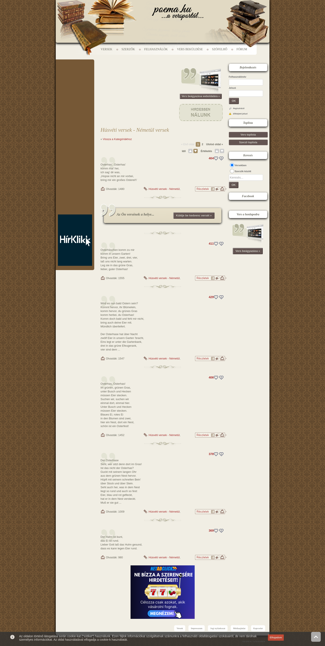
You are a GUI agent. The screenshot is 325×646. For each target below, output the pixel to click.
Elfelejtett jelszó (240, 114)
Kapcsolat (258, 628)
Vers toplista (248, 134)
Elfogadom (276, 637)
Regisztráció (239, 108)
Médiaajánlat (239, 628)
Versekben (241, 165)
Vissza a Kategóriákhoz (117, 139)
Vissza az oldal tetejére (316, 637)
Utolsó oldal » (214, 144)
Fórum (242, 49)
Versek (106, 49)
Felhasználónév (237, 76)
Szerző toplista (248, 142)
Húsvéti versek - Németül (164, 189)
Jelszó (232, 88)
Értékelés (206, 151)
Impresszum (196, 628)
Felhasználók (156, 49)
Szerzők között (243, 171)
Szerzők (128, 49)
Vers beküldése (190, 49)
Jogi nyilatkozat (217, 628)
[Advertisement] (75, 72)
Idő (184, 151)
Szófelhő (219, 49)
